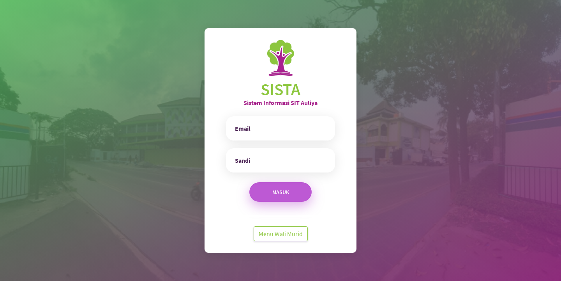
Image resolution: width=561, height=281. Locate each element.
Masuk (280, 192)
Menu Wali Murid (281, 234)
